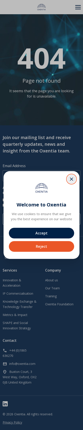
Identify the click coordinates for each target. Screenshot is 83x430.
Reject (41, 246)
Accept (41, 233)
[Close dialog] (71, 179)
